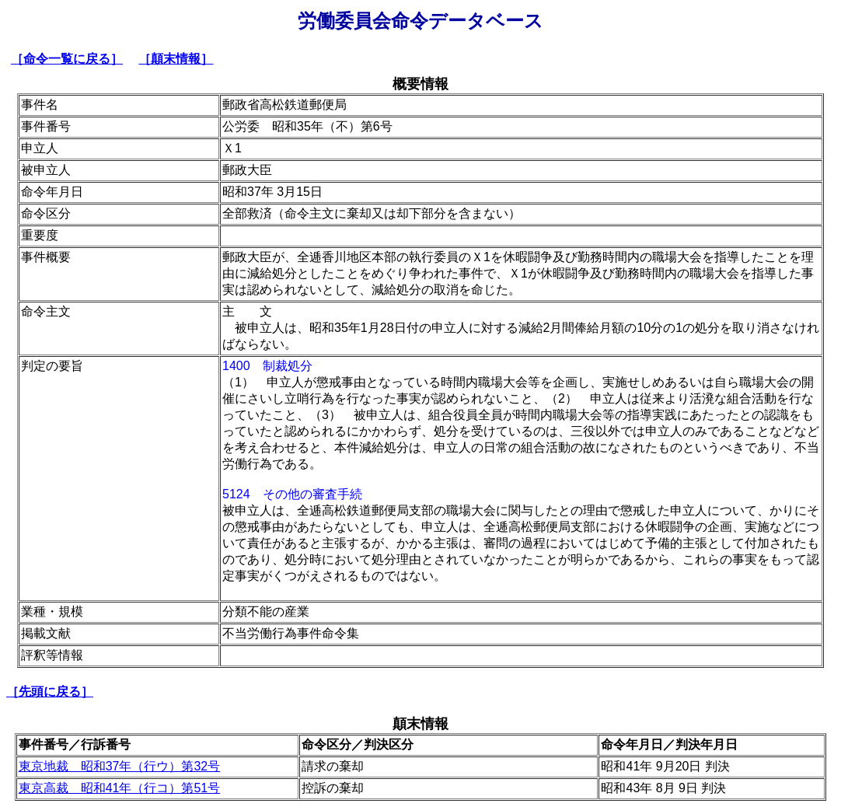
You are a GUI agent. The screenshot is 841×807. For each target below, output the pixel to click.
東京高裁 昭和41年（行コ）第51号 (120, 788)
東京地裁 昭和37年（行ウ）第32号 (120, 766)
